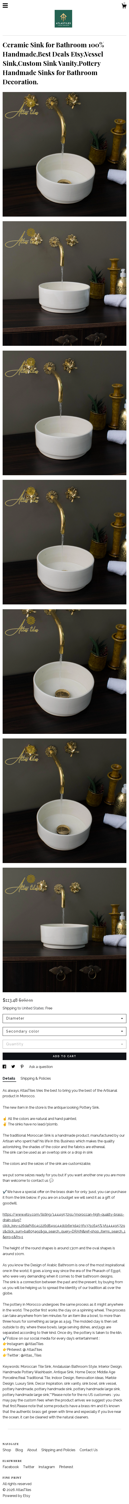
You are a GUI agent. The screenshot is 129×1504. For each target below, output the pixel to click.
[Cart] (124, 6)
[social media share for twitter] (13, 1067)
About (32, 1450)
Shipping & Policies (36, 1078)
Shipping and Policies (58, 1450)
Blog (19, 1450)
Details (9, 1078)
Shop (7, 1450)
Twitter (29, 1467)
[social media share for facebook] (5, 1067)
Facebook (11, 1467)
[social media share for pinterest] (22, 1067)
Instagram (47, 1467)
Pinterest (66, 1467)
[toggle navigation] (5, 5)
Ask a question (41, 1067)
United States (33, 1008)
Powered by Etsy (16, 1496)
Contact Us (89, 1450)
